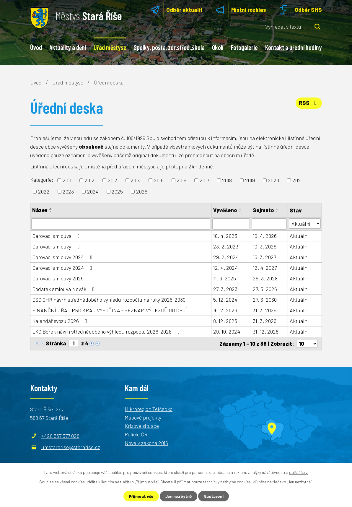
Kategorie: (41, 179)
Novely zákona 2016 (146, 443)
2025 (117, 191)
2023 (68, 191)
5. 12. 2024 (225, 299)
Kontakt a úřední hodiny (293, 47)
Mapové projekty (143, 417)
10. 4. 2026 (265, 236)
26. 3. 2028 (265, 278)
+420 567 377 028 (60, 436)
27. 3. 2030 (265, 299)
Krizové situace (142, 425)
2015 (159, 180)
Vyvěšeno (225, 210)
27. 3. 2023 (225, 289)
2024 (93, 191)
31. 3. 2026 (264, 310)
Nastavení (213, 496)
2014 (136, 180)
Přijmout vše (141, 496)
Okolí (217, 47)
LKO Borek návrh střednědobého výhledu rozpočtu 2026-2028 (107, 331)
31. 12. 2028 (265, 331)
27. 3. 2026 (265, 289)
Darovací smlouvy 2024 (63, 257)
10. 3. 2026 (264, 246)
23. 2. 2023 (225, 246)
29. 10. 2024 (226, 331)
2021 (297, 180)
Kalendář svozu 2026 (60, 321)
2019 (250, 180)
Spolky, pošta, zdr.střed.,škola (169, 47)
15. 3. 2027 (264, 257)
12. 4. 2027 (265, 267)
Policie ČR (136, 434)
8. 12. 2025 (225, 321)
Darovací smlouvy (57, 246)
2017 (204, 180)
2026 (141, 191)
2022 (44, 191)
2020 (273, 180)
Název (40, 210)
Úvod (36, 47)
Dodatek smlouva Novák (64, 289)
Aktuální (299, 236)
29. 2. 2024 (226, 257)
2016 (181, 180)
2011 (67, 180)
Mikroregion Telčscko (148, 409)
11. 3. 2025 (224, 278)
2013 (113, 180)
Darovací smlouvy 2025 (58, 278)
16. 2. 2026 (225, 310)
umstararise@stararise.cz (70, 447)
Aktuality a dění (67, 47)
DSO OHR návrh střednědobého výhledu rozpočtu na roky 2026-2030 (108, 299)
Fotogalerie (244, 47)
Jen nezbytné (178, 496)
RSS (309, 103)
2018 (227, 180)
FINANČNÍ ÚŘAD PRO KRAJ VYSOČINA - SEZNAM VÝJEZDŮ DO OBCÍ (109, 310)
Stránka (56, 343)
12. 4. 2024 (225, 267)
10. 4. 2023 (225, 236)
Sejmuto (263, 210)
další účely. (298, 472)
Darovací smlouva (57, 236)
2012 (89, 180)
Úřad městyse (110, 47)
